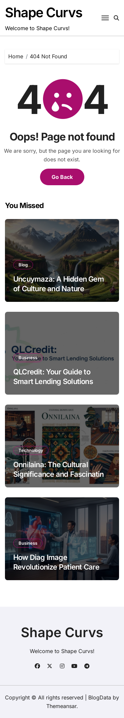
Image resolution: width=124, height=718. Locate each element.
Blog (23, 264)
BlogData (99, 697)
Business (28, 357)
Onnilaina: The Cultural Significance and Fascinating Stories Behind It (60, 474)
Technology (31, 450)
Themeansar (61, 706)
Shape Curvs (43, 12)
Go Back (62, 177)
